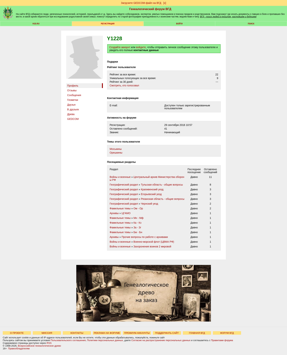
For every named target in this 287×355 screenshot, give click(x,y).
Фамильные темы (120, 208)
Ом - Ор (138, 208)
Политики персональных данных (105, 340)
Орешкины (116, 152)
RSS (49, 343)
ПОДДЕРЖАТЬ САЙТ (167, 333)
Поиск (251, 24)
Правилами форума (222, 340)
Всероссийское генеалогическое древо (39, 345)
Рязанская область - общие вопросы (162, 198)
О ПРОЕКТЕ (17, 333)
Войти (179, 24)
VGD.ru (36, 24)
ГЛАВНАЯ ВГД (197, 333)
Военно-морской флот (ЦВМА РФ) (153, 241)
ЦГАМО (126, 213)
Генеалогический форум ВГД (150, 9)
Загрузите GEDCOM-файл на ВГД (141, 2)
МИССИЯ (47, 333)
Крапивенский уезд (152, 189)
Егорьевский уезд (151, 194)
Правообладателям (18, 348)
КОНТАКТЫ (76, 333)
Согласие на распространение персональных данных (160, 340)
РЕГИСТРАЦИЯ (107, 24)
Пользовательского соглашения (68, 340)
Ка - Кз (137, 222)
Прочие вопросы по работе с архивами (145, 237)
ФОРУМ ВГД (227, 333)
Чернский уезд (149, 203)
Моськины (116, 148)
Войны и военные (120, 176)
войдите (141, 47)
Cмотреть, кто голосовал (124, 85)
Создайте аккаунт (119, 47)
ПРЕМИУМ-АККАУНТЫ (137, 333)
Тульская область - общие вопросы (162, 184)
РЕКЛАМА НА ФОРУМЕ (107, 333)
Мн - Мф (138, 217)
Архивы (114, 213)
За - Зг (137, 227)
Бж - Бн (137, 232)
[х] (164, 2)
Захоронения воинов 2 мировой (152, 246)
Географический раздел (124, 184)
